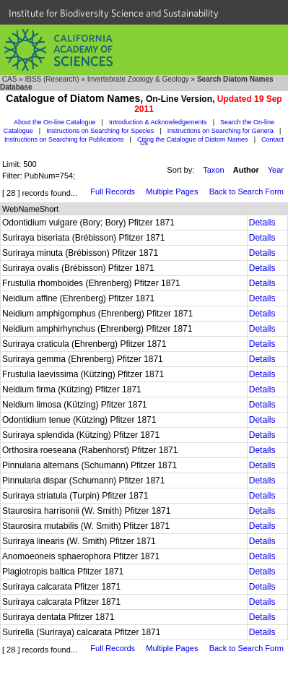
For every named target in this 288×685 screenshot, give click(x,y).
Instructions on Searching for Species (100, 130)
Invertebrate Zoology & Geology (138, 79)
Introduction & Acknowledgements (158, 122)
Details (262, 222)
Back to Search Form (246, 191)
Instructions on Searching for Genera (220, 130)
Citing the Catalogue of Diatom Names (192, 139)
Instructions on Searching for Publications (64, 139)
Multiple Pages (172, 191)
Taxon (213, 169)
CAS (9, 79)
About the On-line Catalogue (55, 122)
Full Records (112, 191)
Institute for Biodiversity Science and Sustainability (114, 13)
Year (276, 169)
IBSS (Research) (52, 79)
